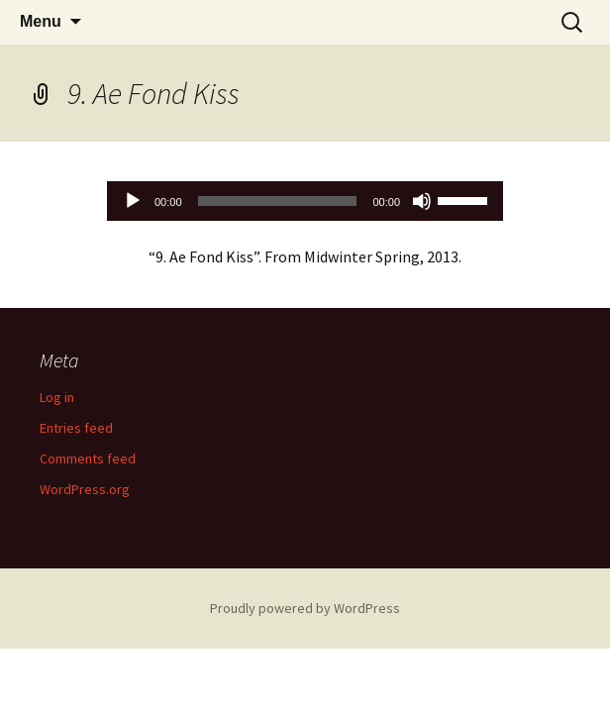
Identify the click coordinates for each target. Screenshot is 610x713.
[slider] (277, 201)
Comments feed (88, 458)
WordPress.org (85, 489)
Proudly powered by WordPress (305, 608)
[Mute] (422, 201)
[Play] (133, 201)
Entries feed (76, 428)
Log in (57, 397)
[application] (305, 201)
